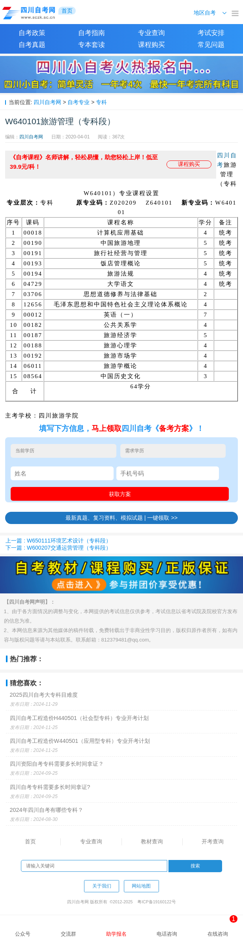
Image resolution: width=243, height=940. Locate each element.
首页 (30, 841)
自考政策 (32, 33)
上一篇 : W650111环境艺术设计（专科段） (58, 540)
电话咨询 (167, 934)
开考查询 (213, 841)
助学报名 (116, 934)
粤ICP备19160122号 (156, 901)
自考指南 (91, 33)
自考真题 (32, 44)
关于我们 (101, 886)
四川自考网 (47, 102)
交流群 (68, 934)
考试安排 (211, 33)
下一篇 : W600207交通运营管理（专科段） (58, 548)
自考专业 (78, 102)
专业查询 (151, 33)
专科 (101, 102)
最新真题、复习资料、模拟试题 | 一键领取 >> (121, 518)
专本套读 (91, 44)
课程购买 (151, 44)
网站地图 (141, 886)
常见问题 (211, 44)
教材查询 (152, 841)
